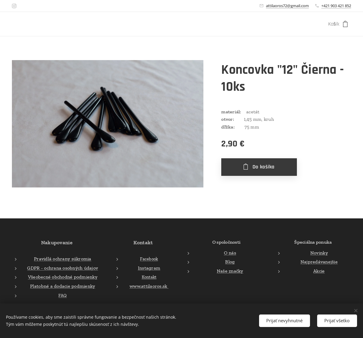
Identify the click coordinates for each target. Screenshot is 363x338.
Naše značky (229, 271)
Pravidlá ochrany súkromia (62, 259)
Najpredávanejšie (319, 262)
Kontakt (148, 277)
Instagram (149, 268)
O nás (230, 252)
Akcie (319, 271)
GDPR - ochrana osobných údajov (62, 268)
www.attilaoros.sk (149, 286)
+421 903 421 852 (336, 5)
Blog (230, 262)
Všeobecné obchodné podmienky (62, 277)
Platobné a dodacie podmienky (62, 286)
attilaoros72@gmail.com (287, 5)
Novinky (319, 252)
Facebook (149, 259)
